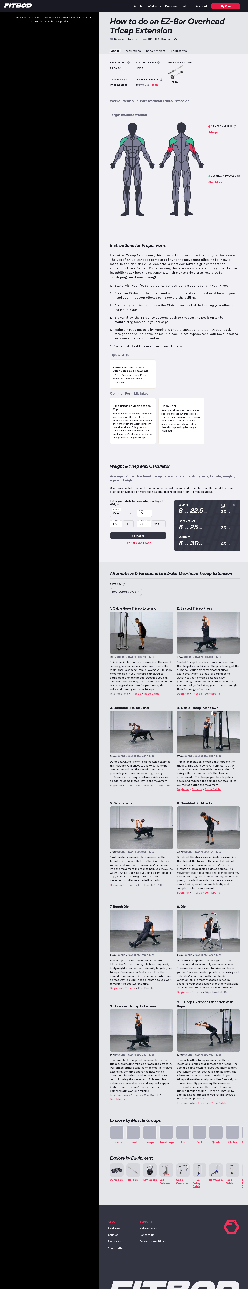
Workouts (154, 6)
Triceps (213, 132)
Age (141, 510)
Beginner (183, 693)
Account (201, 6)
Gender (116, 510)
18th (155, 84)
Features (114, 1228)
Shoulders (215, 182)
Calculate (138, 535)
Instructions (133, 51)
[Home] (18, 6)
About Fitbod (116, 1248)
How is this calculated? (138, 543)
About (115, 51)
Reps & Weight (155, 51)
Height (143, 520)
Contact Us (147, 1235)
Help (184, 6)
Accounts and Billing (153, 1241)
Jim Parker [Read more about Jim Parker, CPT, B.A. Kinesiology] (139, 39)
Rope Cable (152, 693)
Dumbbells (212, 693)
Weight (116, 520)
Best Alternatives (126, 591)
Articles (139, 6)
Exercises (171, 6)
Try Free (226, 6)
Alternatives (179, 51)
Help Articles (148, 1228)
